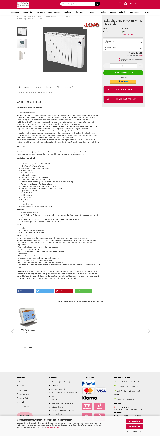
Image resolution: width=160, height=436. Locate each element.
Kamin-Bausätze (54, 12)
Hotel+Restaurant (135, 12)
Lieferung (68, 87)
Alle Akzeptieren (134, 421)
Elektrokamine (80, 12)
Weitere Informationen (134, 431)
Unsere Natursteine (23, 394)
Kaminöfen (68, 12)
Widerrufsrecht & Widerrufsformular (64, 393)
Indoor (103, 12)
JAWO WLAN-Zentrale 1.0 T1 (28, 331)
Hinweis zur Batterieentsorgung (62, 411)
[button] (125, 4)
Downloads (20, 402)
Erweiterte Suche (23, 406)
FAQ (58, 87)
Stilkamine (15, 12)
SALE (147, 12)
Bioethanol (94, 12)
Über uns (54, 385)
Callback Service (57, 407)
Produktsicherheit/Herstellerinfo (35, 92)
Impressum (55, 396)
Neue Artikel (21, 386)
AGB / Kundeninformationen (61, 400)
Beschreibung (25, 87)
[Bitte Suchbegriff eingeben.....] (97, 4)
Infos (38, 87)
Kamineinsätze (27, 12)
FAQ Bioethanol (56, 414)
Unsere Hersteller (23, 398)
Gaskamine (41, 12)
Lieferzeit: (106, 32)
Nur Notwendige (134, 426)
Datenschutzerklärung (53, 427)
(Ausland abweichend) (128, 34)
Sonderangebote (22, 390)
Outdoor (113, 12)
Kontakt (19, 382)
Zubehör (122, 12)
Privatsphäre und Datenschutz (62, 403)
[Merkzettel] (136, 4)
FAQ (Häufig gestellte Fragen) (61, 382)
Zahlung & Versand (58, 389)
